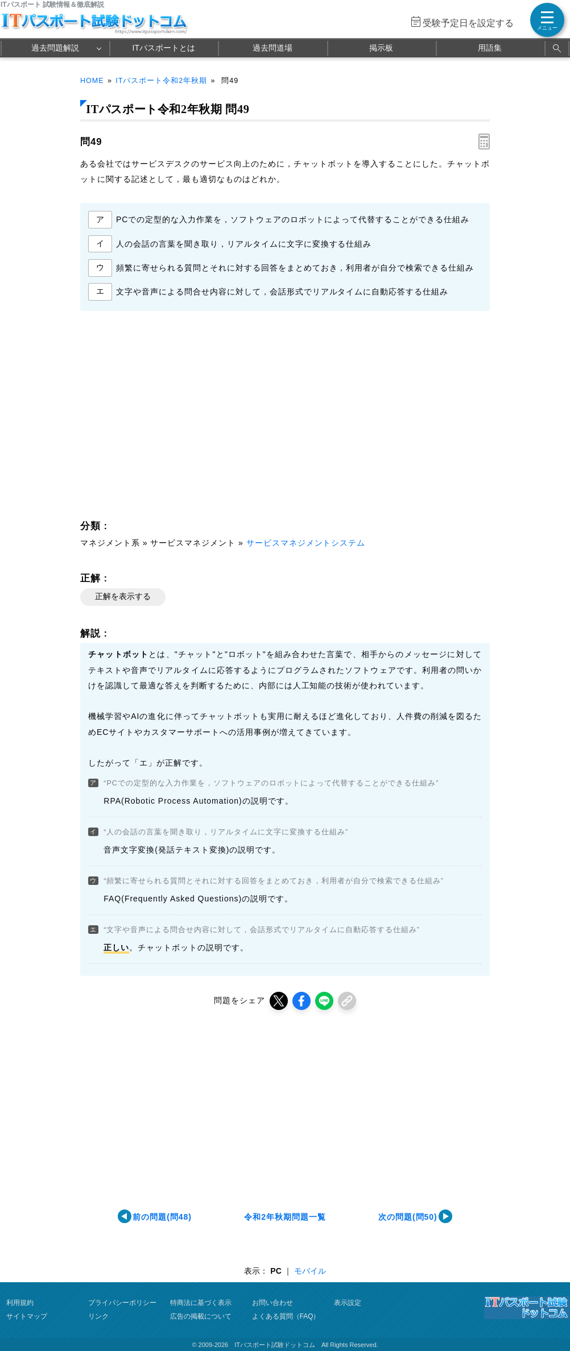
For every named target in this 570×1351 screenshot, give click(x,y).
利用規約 (20, 1303)
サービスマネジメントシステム (306, 542)
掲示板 (381, 47)
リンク (98, 1316)
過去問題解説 (55, 47)
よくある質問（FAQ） (286, 1316)
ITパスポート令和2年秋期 (161, 81)
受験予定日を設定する (468, 23)
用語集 (490, 47)
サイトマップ (26, 1316)
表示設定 (347, 1303)
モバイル (310, 1270)
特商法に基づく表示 (201, 1303)
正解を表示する (123, 596)
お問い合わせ (272, 1303)
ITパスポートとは (164, 47)
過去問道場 (272, 47)
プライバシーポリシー (122, 1303)
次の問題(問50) (407, 1216)
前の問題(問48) (162, 1216)
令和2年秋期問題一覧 (285, 1216)
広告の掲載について (201, 1316)
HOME (92, 81)
